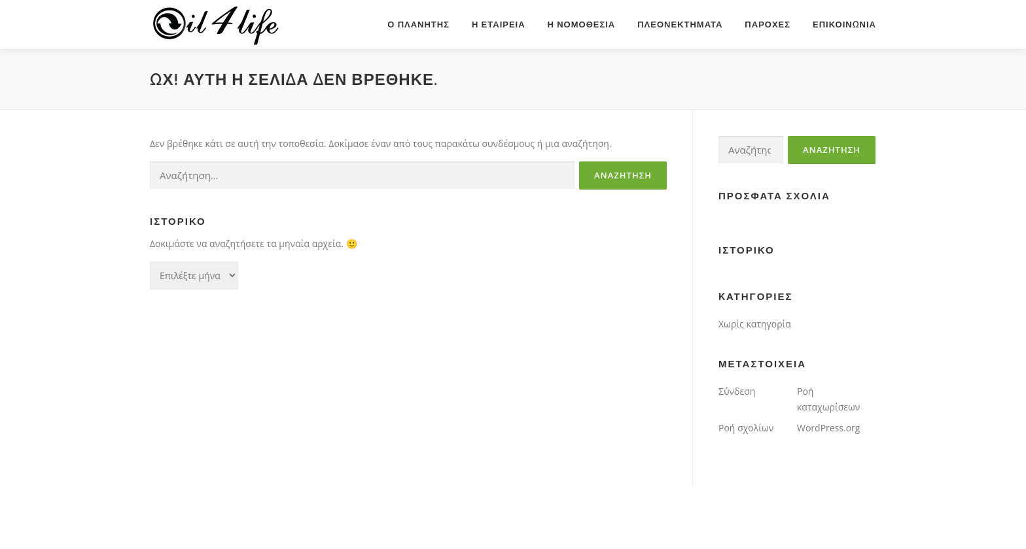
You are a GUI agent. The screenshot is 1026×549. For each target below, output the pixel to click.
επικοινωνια (844, 24)
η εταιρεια (498, 24)
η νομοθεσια (582, 24)
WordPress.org (828, 428)
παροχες (767, 24)
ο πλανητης (418, 24)
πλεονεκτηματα (679, 24)
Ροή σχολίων (745, 428)
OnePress (549, 518)
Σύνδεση (736, 391)
